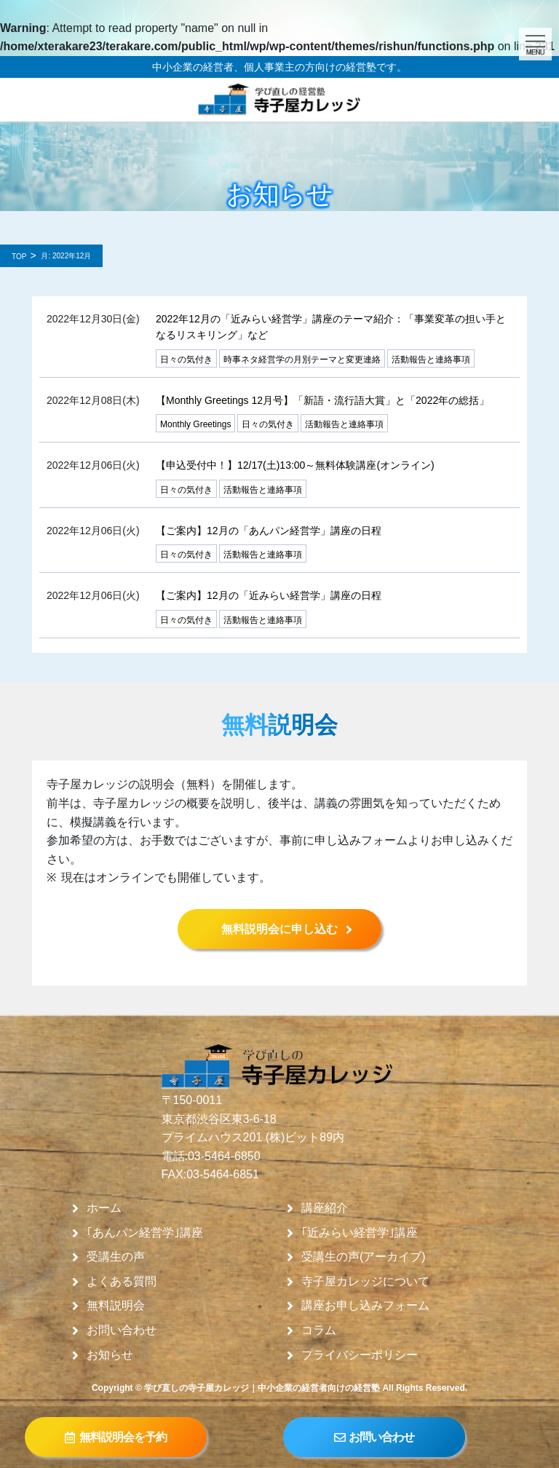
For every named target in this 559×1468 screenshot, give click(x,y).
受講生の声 (116, 1257)
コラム (318, 1330)
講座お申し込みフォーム (365, 1306)
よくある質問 (121, 1282)
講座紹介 (324, 1208)
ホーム (104, 1208)
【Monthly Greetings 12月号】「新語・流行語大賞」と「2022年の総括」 (322, 400)
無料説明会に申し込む (279, 929)
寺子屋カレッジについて (365, 1282)
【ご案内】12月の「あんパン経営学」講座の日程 (268, 530)
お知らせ (110, 1355)
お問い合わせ (121, 1330)
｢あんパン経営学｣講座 (145, 1233)
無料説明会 (116, 1306)
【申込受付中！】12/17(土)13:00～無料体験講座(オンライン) (295, 465)
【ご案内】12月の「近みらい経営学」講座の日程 (268, 595)
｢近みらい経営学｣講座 (359, 1233)
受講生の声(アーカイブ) (363, 1257)
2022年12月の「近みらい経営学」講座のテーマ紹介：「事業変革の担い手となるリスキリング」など (331, 327)
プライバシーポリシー (359, 1355)
